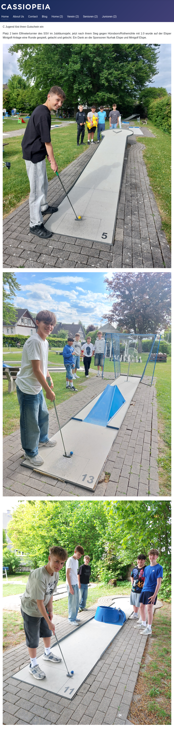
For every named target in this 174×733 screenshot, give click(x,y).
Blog (44, 16)
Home (5, 16)
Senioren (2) (90, 16)
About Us (18, 16)
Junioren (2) (109, 16)
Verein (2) (73, 16)
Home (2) (57, 16)
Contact (33, 16)
